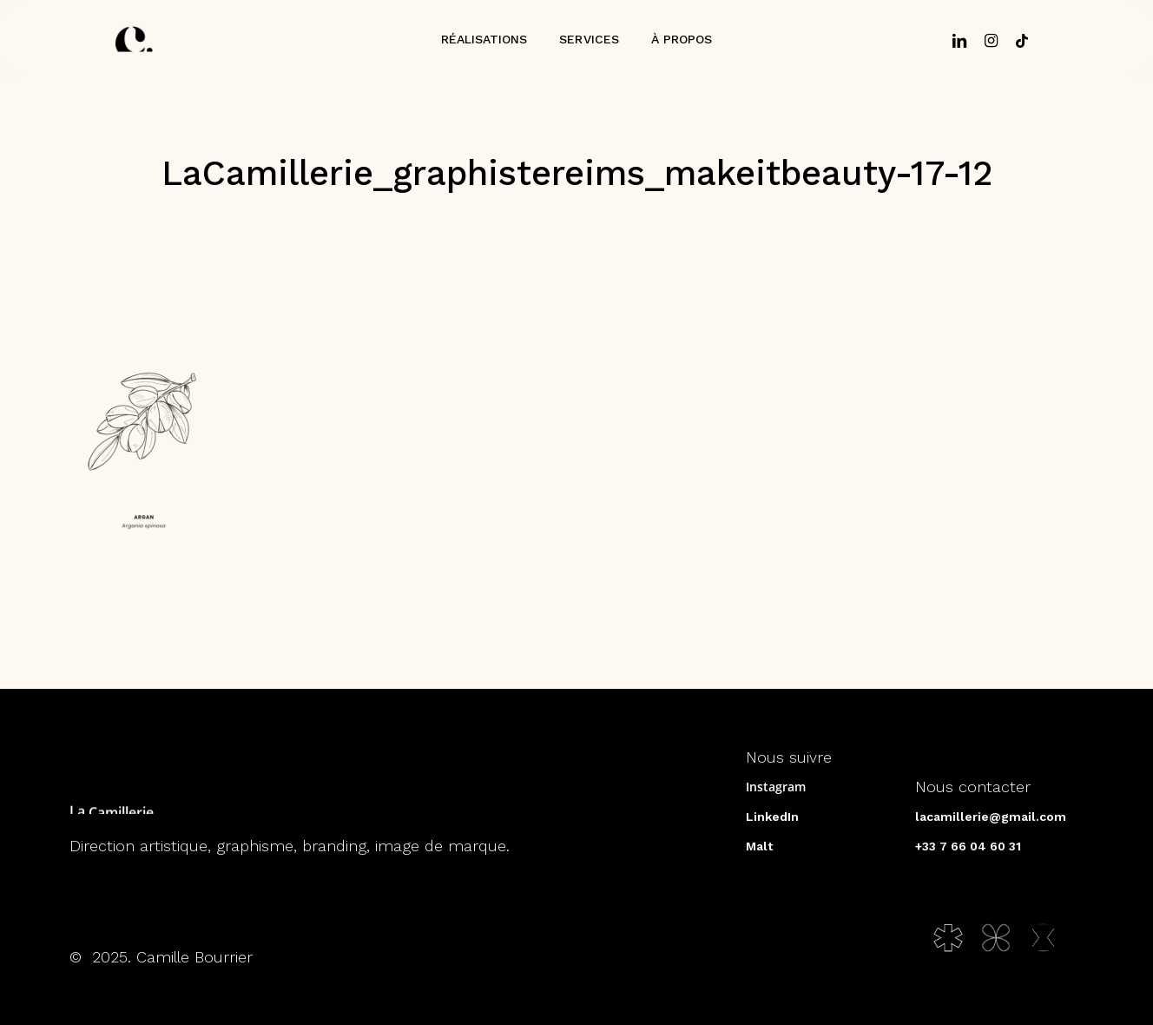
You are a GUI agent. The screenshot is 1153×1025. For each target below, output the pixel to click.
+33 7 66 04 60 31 (968, 846)
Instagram (776, 786)
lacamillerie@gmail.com (990, 816)
